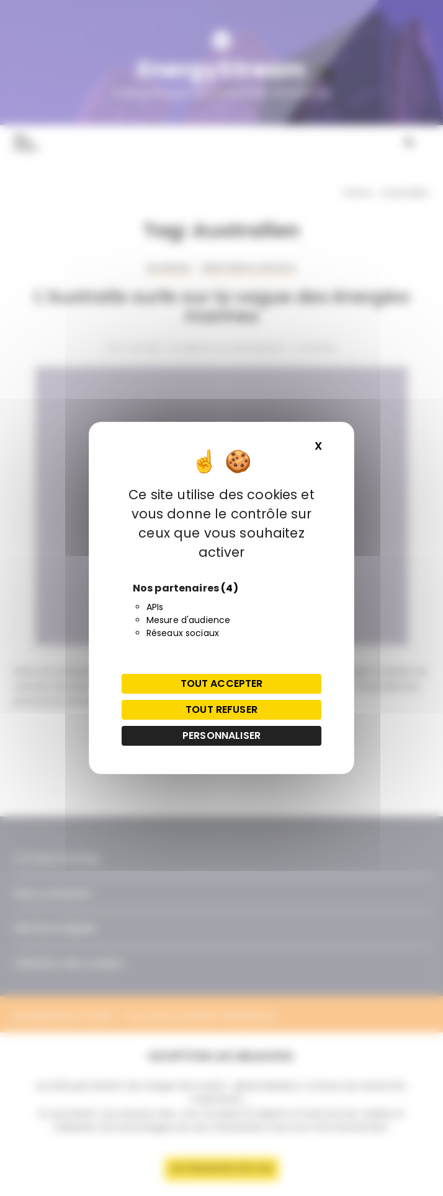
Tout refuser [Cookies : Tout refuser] (221, 709)
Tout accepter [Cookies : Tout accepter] (222, 683)
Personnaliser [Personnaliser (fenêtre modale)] (221, 735)
